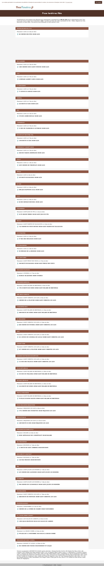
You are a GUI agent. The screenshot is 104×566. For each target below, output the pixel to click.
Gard (80, 19)
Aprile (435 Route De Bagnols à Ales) (48, 556)
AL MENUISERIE (21, 319)
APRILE (19, 171)
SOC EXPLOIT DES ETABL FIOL (25, 134)
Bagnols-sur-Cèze (80, 21)
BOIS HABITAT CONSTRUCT (24, 454)
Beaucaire (19, 22)
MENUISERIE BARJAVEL (23, 282)
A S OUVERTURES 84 (22, 368)
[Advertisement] (52, 48)
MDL (18, 466)
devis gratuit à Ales (54, 22)
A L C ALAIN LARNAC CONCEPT (25, 515)
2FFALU (19, 527)
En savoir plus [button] (69, 2)
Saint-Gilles (27, 22)
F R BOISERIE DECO (22, 306)
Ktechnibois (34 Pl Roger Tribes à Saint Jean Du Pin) (47, 557)
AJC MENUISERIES (22, 245)
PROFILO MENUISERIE (23, 392)
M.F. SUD (19, 184)
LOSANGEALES (21, 122)
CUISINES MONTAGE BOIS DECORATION (27, 355)
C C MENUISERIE (21, 85)
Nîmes (73, 21)
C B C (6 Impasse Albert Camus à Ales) (55, 552)
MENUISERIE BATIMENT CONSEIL (26, 540)
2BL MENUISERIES (22, 441)
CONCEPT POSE (21, 343)
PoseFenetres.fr (21, 19)
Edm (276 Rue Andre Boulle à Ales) (50, 553)
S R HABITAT (20, 478)
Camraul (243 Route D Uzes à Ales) (30, 553)
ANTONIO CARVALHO (22, 380)
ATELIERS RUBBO (21, 257)
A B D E (19, 159)
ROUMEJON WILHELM (22, 503)
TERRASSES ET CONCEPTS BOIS (25, 147)
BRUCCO (19, 220)
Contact (59, 565)
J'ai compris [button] (98, 2)
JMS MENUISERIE (21, 491)
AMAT (18, 331)
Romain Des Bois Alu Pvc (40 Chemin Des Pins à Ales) (66, 551)
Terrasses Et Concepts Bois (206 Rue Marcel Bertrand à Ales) (66, 554)
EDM (18, 110)
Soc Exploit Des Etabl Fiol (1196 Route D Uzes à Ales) (34, 554)
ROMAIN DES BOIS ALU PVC (24, 28)
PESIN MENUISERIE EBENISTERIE (26, 405)
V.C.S (18, 196)
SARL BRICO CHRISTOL (23, 294)
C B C (18, 73)
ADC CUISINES (21, 61)
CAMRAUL (19, 98)
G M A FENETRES (21, 233)
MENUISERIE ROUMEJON (23, 269)
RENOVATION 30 (21, 417)
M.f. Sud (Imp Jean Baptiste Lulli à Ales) (69, 556)
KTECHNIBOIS (20, 208)
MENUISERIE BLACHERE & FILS (25, 429)
